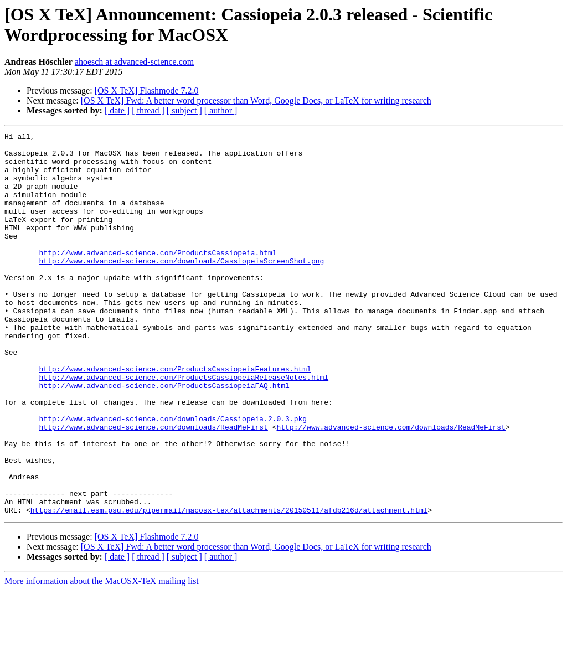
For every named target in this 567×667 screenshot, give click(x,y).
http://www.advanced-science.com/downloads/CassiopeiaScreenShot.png (181, 287)
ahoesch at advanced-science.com (134, 61)
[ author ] (221, 110)
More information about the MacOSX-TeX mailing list (101, 657)
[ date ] (117, 110)
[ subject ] (184, 110)
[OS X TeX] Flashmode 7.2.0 (147, 90)
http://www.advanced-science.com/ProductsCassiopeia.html (157, 277)
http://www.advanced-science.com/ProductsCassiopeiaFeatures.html (175, 417)
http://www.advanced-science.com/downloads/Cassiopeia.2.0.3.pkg (173, 477)
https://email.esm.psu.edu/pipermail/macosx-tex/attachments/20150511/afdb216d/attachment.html (229, 586)
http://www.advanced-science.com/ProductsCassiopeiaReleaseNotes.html (183, 427)
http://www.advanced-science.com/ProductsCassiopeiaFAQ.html (164, 437)
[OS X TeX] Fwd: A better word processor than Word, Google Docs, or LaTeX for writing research (256, 100)
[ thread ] (148, 110)
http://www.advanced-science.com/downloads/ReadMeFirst (153, 487)
